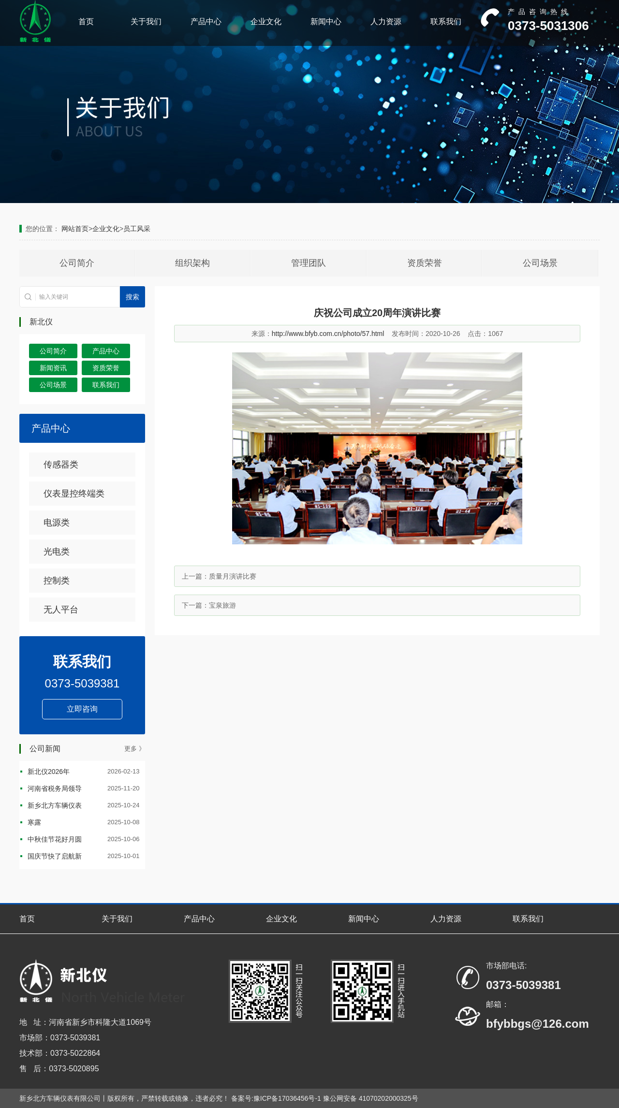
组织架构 (192, 263)
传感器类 (61, 464)
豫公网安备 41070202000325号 (370, 1098)
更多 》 (134, 748)
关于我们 (146, 21)
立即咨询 (82, 709)
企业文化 (266, 21)
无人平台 (61, 609)
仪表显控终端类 (74, 493)
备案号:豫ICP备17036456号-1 (276, 1098)
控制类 (57, 580)
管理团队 (308, 263)
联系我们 (445, 21)
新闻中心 (325, 21)
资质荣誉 (424, 263)
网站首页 (74, 229)
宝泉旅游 (222, 605)
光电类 (57, 551)
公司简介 (76, 263)
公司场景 (540, 263)
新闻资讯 (53, 368)
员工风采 (136, 229)
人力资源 (385, 21)
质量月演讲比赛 (232, 576)
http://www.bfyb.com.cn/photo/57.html (328, 333)
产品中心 (206, 21)
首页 (86, 21)
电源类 (57, 522)
